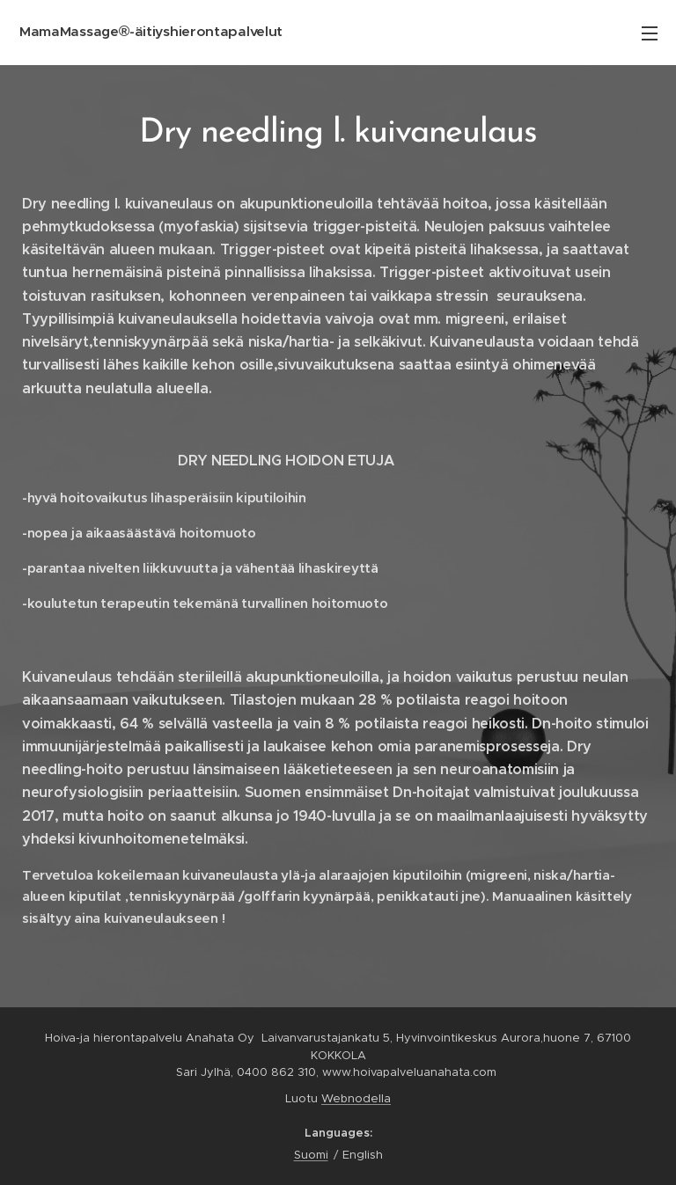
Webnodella (356, 1098)
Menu (650, 33)
